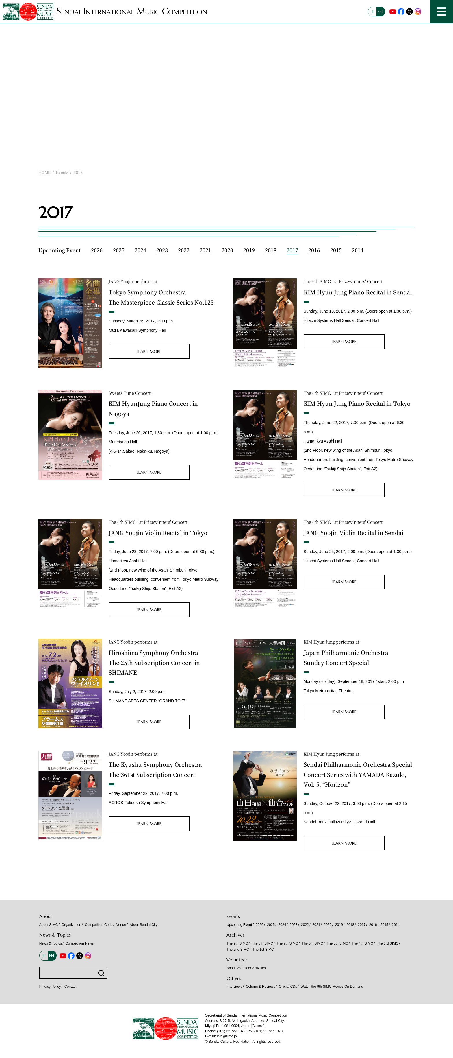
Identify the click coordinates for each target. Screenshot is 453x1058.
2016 (314, 250)
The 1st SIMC (263, 950)
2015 (336, 250)
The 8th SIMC (262, 943)
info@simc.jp (227, 1036)
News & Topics (50, 943)
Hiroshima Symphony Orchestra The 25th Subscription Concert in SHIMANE (154, 662)
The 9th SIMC (237, 943)
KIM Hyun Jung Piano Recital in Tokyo (357, 403)
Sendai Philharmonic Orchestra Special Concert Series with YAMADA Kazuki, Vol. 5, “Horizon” (358, 774)
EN (380, 11)
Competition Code (99, 925)
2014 (357, 250)
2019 (249, 250)
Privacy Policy (50, 987)
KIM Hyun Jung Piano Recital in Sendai (358, 292)
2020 (227, 250)
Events (62, 172)
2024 (140, 250)
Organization (71, 925)
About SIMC (48, 925)
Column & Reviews (260, 987)
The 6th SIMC (312, 943)
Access (257, 1026)
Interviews (234, 987)
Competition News (80, 943)
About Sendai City (143, 925)
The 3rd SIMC (387, 943)
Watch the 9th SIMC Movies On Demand (332, 987)
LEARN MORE (149, 351)
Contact (70, 987)
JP (373, 11)
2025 (119, 250)
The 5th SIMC (337, 943)
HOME (44, 172)
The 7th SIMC (287, 943)
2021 (205, 250)
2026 (97, 250)
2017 (292, 250)
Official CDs (288, 987)
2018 (270, 250)
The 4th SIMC (362, 943)
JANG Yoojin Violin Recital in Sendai (353, 533)
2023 (162, 250)
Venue (121, 925)
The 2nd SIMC (237, 950)
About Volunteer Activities (246, 968)
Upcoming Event (59, 250)
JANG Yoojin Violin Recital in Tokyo (158, 533)
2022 (184, 250)
